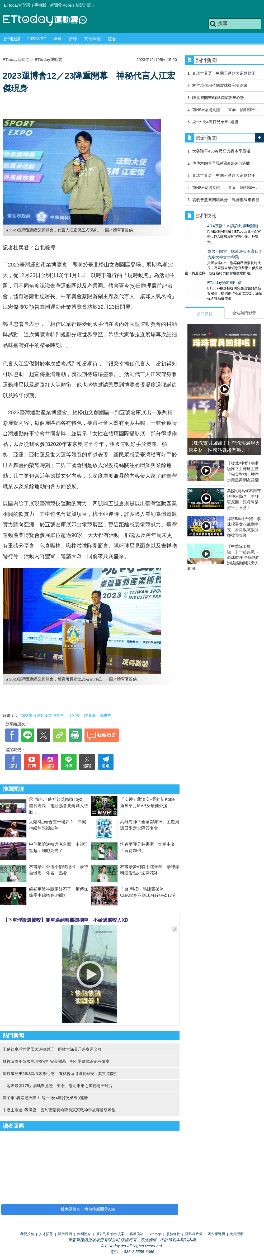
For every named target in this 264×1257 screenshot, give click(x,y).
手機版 (40, 5)
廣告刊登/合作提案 (110, 1234)
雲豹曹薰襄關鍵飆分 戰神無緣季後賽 (226, 199)
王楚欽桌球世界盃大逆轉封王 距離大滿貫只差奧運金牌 (52, 1049)
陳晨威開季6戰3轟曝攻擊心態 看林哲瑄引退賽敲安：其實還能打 (60, 1073)
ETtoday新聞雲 (17, 5)
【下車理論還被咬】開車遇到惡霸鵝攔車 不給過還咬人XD (65, 920)
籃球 (73, 39)
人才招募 (46, 1234)
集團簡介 (84, 1234)
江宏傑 (74, 715)
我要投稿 (27, 1234)
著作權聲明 (216, 1234)
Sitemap (155, 1234)
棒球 (57, 39)
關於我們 (65, 1234)
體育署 (90, 715)
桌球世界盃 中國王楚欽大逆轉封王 (224, 73)
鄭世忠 (106, 715)
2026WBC (36, 39)
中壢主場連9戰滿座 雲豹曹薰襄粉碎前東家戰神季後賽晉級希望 (59, 1110)
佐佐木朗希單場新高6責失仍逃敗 (221, 163)
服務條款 (173, 1234)
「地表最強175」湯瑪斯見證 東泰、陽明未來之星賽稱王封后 (57, 1085)
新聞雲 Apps (61, 5)
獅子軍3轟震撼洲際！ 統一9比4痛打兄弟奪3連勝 (45, 1098)
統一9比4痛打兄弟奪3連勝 (215, 122)
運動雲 (49, 20)
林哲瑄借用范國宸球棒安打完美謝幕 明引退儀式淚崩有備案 (56, 1061)
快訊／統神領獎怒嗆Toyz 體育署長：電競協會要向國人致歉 (58, 805)
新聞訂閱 (83, 5)
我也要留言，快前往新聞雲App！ (89, 1209)
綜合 (112, 39)
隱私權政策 (193, 1234)
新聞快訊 (11, 39)
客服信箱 (136, 1234)
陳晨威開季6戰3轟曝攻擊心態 (218, 97)
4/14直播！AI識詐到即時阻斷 (210, 225)
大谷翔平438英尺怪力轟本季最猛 (221, 151)
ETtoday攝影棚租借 (202, 277)
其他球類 (92, 39)
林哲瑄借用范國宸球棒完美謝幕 (220, 85)
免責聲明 (237, 1234)
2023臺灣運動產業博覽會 (42, 715)
